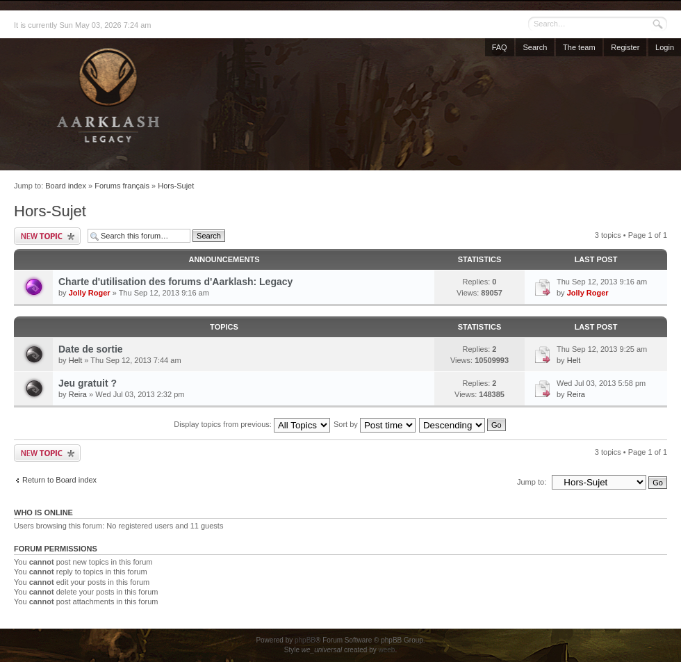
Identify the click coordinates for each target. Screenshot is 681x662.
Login (664, 47)
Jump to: (531, 482)
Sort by (375, 424)
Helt (76, 360)
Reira (78, 394)
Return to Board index (59, 480)
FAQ (499, 47)
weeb (386, 650)
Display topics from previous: (252, 424)
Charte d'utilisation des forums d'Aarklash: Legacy (175, 281)
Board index (65, 185)
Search (535, 47)
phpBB (305, 640)
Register (625, 47)
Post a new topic (47, 236)
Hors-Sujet (176, 185)
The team (579, 47)
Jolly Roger (89, 293)
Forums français (122, 185)
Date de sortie (90, 349)
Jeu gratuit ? (87, 383)
